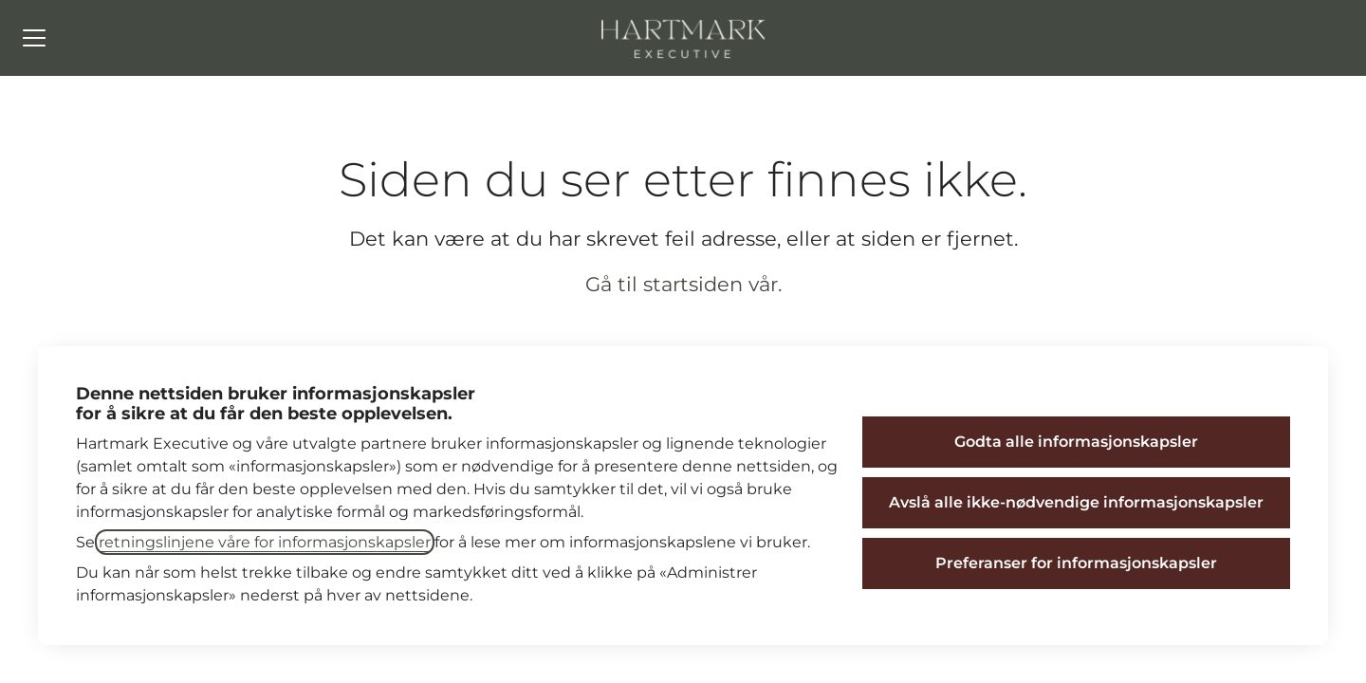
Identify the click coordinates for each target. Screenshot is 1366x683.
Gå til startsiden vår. (683, 284)
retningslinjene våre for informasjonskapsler (265, 542)
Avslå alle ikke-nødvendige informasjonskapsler (1076, 502)
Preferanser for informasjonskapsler (1076, 563)
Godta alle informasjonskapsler (1076, 442)
